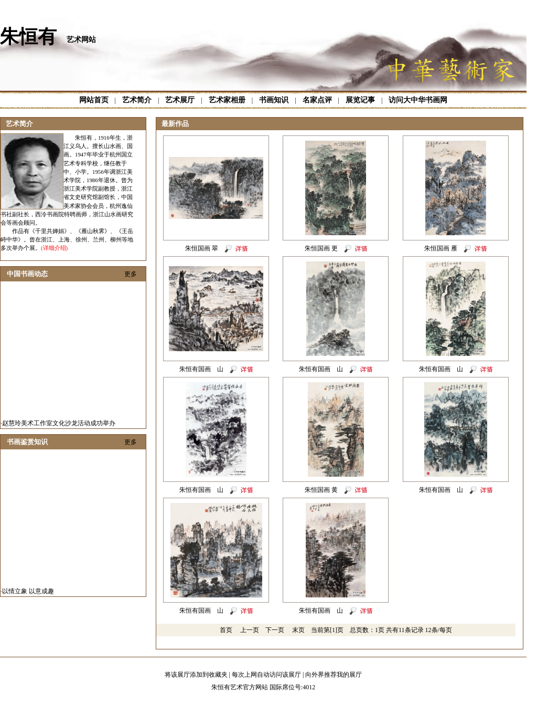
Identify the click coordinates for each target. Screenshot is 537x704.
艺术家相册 (227, 100)
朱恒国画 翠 (201, 248)
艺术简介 (137, 100)
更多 (130, 274)
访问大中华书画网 (418, 100)
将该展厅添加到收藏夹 (196, 674)
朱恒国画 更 (321, 248)
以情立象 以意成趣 (28, 593)
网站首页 (94, 100)
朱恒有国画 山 (201, 369)
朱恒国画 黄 (321, 489)
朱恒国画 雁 (440, 248)
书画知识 (273, 100)
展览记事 (360, 100)
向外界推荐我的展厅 (333, 674)
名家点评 (317, 100)
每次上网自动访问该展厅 (266, 674)
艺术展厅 (180, 100)
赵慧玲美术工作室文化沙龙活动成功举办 (58, 425)
